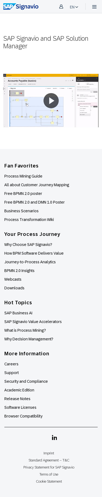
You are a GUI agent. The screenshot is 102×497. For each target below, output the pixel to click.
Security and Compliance (26, 381)
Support (11, 373)
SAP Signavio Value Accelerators (33, 321)
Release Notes (17, 399)
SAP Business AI (18, 313)
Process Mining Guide (23, 176)
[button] (50, 100)
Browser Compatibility (23, 416)
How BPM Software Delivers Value (34, 253)
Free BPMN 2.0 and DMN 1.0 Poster (34, 202)
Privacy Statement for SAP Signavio (48, 467)
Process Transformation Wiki (29, 219)
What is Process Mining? (25, 330)
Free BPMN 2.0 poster (23, 193)
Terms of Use (48, 474)
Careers (11, 364)
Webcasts (12, 279)
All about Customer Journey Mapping (36, 185)
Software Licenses (20, 407)
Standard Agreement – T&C (49, 460)
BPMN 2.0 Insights (19, 270)
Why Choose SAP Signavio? (28, 244)
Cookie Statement (49, 481)
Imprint (49, 453)
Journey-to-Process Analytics (30, 262)
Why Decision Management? (28, 339)
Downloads (14, 288)
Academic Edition (19, 390)
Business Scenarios (21, 211)
